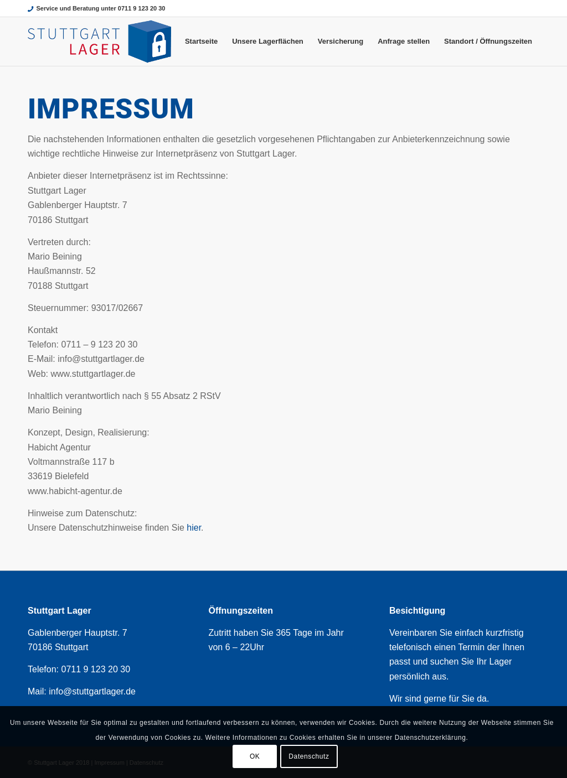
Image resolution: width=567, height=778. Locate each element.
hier (194, 527)
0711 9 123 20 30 (95, 669)
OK (255, 756)
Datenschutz (308, 756)
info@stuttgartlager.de (92, 691)
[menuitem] (201, 41)
